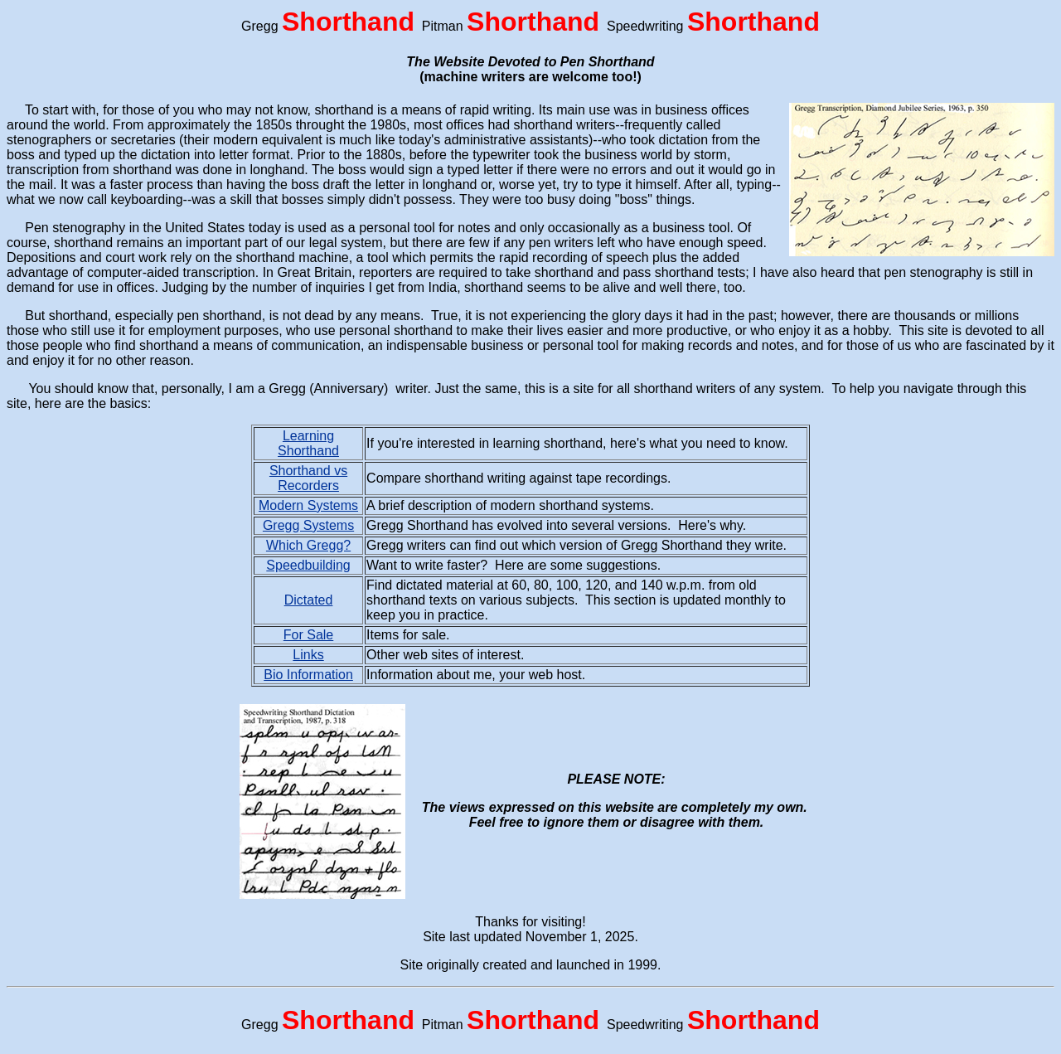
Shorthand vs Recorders (308, 478)
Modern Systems (308, 505)
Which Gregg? (308, 545)
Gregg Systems (308, 525)
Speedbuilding (308, 565)
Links (308, 655)
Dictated (308, 600)
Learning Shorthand (308, 443)
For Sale (308, 635)
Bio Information (308, 675)
